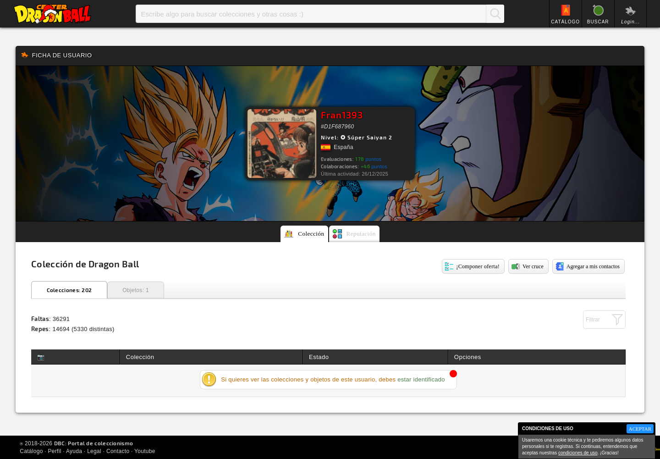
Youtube (144, 451)
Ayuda (74, 451)
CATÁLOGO (565, 21)
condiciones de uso (578, 452)
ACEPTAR (640, 428)
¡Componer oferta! (478, 266)
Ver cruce (533, 266)
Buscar (495, 14)
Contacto (117, 451)
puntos (368, 159)
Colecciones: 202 (69, 290)
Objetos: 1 (135, 290)
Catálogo (31, 451)
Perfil (54, 451)
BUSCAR (598, 21)
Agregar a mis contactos (593, 266)
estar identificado (421, 379)
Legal (94, 451)
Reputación (361, 233)
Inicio (52, 14)
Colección (311, 233)
